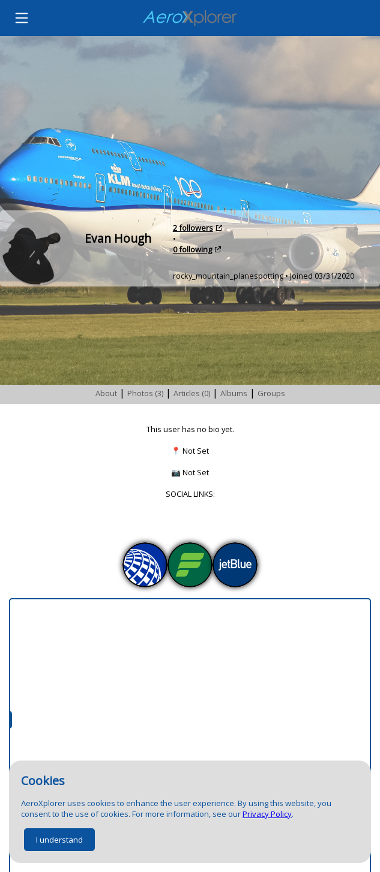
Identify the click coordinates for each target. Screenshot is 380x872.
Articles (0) (191, 393)
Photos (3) (145, 393)
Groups (271, 393)
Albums (233, 393)
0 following (192, 249)
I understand (59, 839)
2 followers (193, 227)
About (106, 393)
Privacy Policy (267, 813)
